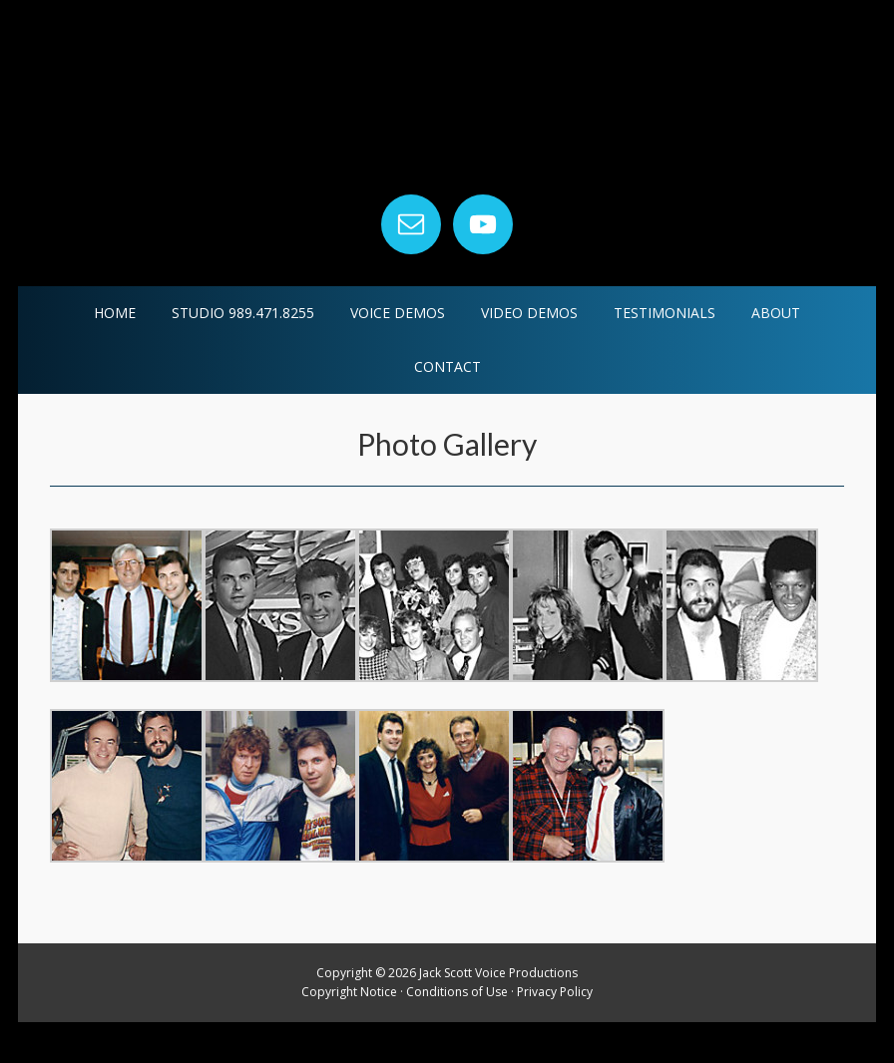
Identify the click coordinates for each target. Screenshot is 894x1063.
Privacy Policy (555, 1033)
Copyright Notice (349, 1033)
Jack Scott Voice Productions (447, 119)
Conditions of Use (457, 1033)
